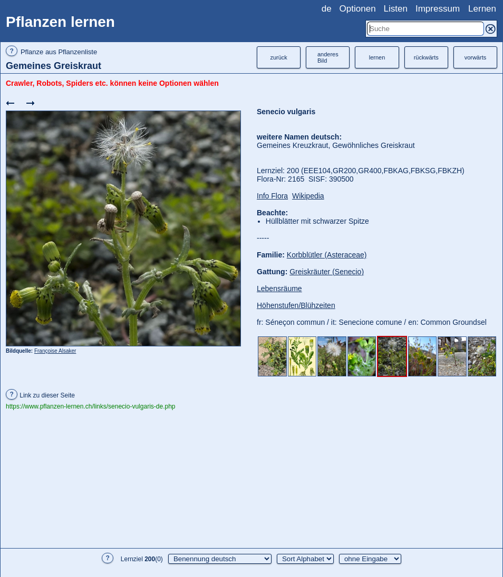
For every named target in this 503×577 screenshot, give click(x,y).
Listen (396, 9)
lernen (377, 57)
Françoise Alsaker (55, 351)
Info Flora (272, 196)
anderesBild (327, 57)
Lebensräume (279, 288)
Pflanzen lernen (60, 22)
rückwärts (426, 57)
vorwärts (476, 57)
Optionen (358, 9)
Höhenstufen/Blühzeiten (296, 305)
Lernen (482, 9)
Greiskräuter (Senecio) (326, 271)
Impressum (437, 9)
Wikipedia (308, 196)
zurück (278, 57)
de (327, 9)
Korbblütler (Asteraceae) (327, 255)
